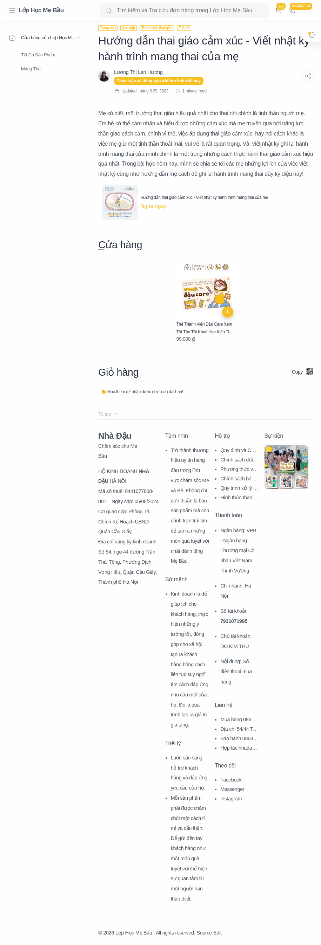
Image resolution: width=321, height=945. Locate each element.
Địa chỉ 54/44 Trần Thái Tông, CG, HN (238, 730)
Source (204, 933)
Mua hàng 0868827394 (238, 720)
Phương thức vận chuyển (239, 470)
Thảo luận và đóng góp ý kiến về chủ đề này (159, 80)
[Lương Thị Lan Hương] (138, 72)
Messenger (232, 789)
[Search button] (108, 10)
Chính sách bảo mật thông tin (237, 479)
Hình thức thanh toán (239, 498)
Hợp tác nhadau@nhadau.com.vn (239, 748)
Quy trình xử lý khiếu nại (239, 489)
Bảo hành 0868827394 (239, 739)
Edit (217, 933)
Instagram (231, 798)
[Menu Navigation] (12, 10)
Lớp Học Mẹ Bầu (41, 10)
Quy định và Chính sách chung (239, 451)
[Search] (184, 10)
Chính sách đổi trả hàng (238, 460)
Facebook (231, 780)
